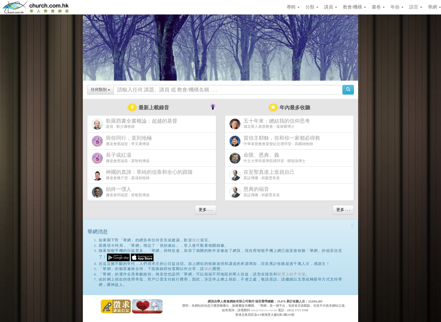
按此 (196, 240)
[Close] (352, 226)
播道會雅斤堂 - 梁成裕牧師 (143, 175)
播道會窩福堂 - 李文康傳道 (123, 141)
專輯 (293, 7)
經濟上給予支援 (291, 274)
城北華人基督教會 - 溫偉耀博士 (270, 123)
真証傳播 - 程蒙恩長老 (263, 175)
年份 (397, 7)
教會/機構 (354, 7)
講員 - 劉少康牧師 (136, 124)
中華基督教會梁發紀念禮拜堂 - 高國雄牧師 (275, 141)
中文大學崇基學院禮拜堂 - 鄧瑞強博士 (267, 158)
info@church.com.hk (264, 310)
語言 (415, 7)
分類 (311, 7)
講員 (330, 7)
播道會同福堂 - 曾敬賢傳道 (121, 192)
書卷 (378, 7)
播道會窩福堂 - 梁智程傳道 (121, 158)
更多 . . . (206, 210)
